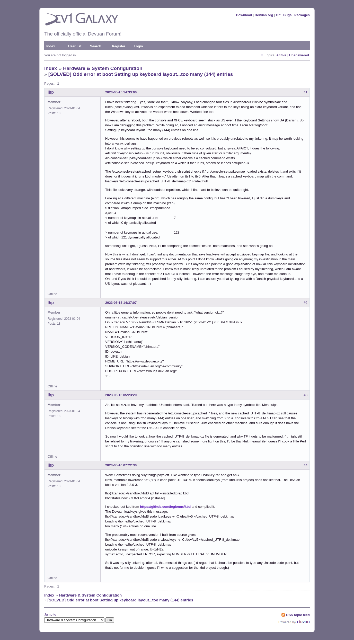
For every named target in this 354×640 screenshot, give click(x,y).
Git (278, 15)
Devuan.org (264, 15)
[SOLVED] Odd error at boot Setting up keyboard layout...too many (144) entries (140, 74)
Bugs (287, 15)
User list (74, 46)
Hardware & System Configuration (102, 68)
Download (244, 15)
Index (50, 46)
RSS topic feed (298, 615)
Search (95, 46)
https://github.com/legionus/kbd (165, 507)
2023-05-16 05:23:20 (121, 395)
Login (138, 46)
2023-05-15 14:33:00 (121, 92)
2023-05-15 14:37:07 (121, 303)
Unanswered (299, 55)
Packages (302, 15)
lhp (51, 92)
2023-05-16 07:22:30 (121, 465)
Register (118, 46)
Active (281, 55)
